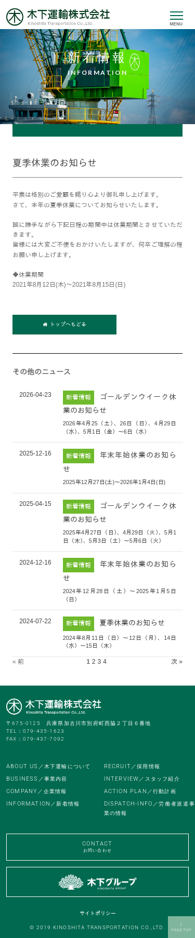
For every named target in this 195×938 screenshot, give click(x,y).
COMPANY (36, 791)
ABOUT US (48, 766)
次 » (177, 661)
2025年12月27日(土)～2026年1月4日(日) (114, 482)
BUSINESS (37, 778)
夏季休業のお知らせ (132, 623)
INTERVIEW (142, 778)
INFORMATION (43, 803)
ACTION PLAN (140, 791)
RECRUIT (132, 766)
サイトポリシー (98, 913)
